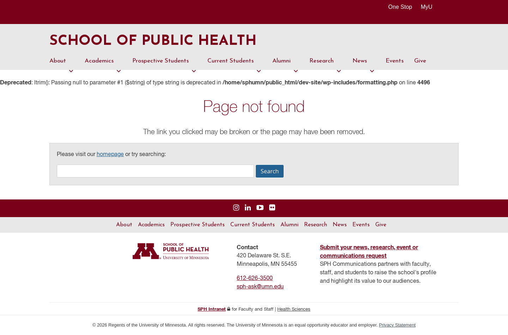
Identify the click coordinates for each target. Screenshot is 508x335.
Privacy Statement (397, 325)
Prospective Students (164, 64)
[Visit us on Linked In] (248, 208)
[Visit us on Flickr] (272, 208)
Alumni (285, 64)
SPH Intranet (212, 309)
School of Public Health (152, 42)
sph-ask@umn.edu (260, 287)
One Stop (400, 7)
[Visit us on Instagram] (236, 208)
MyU (429, 7)
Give (420, 61)
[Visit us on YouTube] (260, 208)
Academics (103, 64)
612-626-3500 (255, 278)
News (363, 64)
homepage (110, 154)
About (61, 64)
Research (325, 64)
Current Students (234, 64)
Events (395, 61)
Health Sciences (293, 309)
